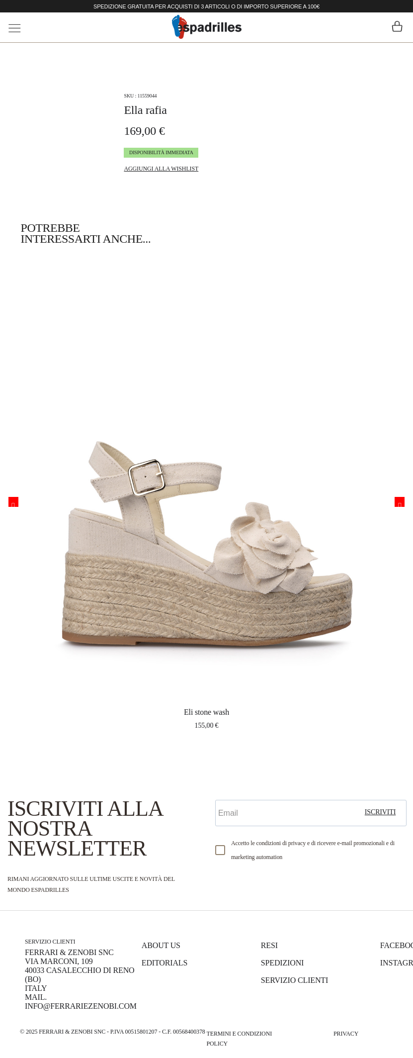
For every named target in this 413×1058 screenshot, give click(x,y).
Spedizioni (282, 963)
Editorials (164, 963)
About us (161, 945)
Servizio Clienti (294, 980)
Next (400, 502)
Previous (13, 502)
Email (227, 790)
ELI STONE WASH (206, 712)
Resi (269, 945)
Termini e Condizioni (239, 1033)
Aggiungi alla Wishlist (161, 168)
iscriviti (380, 812)
